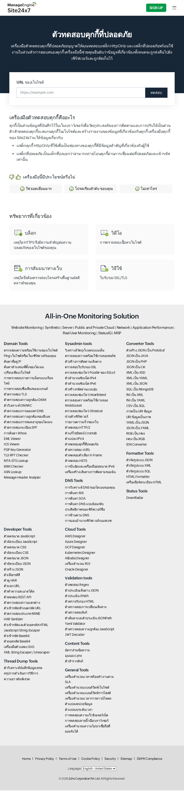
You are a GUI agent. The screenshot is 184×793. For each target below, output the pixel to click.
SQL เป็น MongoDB (140, 392)
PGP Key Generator (17, 452)
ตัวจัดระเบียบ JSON (17, 566)
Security (110, 761)
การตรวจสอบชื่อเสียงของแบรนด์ (26, 391)
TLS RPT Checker (16, 458)
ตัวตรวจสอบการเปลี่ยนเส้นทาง (86, 609)
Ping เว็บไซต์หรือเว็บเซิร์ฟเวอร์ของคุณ (30, 358)
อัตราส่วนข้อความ (77, 653)
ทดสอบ (155, 92)
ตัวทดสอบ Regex (77, 587)
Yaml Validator (75, 626)
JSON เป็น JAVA (137, 358)
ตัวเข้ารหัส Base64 (16, 638)
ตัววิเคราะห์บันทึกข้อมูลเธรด (23, 670)
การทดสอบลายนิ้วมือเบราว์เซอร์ (86, 723)
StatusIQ (105, 335)
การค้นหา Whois (15, 435)
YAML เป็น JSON (137, 425)
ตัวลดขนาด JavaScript (19, 538)
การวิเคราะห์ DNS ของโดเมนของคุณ (90, 490)
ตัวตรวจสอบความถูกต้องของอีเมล (27, 419)
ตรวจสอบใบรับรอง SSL (80, 370)
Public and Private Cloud (94, 330)
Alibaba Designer (77, 561)
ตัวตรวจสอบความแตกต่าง (22, 605)
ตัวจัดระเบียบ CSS (16, 555)
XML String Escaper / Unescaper (27, 655)
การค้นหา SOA (75, 501)
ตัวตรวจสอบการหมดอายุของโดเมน (28, 424)
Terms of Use (67, 761)
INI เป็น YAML (135, 403)
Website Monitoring (27, 330)
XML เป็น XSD (135, 375)
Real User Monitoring (79, 335)
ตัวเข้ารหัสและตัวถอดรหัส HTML (26, 627)
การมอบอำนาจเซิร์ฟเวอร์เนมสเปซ (88, 523)
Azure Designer (76, 544)
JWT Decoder (75, 637)
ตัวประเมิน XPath (76, 598)
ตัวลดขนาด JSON (16, 561)
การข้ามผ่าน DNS (77, 517)
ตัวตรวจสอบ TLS (15, 397)
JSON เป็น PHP (136, 364)
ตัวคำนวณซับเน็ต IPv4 (80, 381)
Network (123, 330)
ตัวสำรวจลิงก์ (74, 664)
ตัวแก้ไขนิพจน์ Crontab (81, 435)
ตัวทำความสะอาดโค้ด (19, 594)
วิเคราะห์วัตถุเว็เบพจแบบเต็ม (84, 353)
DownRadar (134, 500)
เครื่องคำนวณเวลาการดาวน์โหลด (88, 701)
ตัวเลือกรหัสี (12, 577)
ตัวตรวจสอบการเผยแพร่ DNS (24, 413)
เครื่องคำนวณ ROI (77, 566)
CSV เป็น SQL (135, 408)
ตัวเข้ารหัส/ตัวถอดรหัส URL (22, 611)
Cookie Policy (90, 761)
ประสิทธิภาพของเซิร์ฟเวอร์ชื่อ (85, 512)
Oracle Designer (76, 572)
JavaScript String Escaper (22, 633)
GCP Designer (75, 550)
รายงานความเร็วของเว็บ (81, 424)
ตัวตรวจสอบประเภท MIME (22, 616)
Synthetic (52, 330)
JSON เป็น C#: (136, 370)
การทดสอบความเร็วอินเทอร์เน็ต (86, 717)
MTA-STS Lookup (16, 463)
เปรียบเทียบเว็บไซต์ (17, 375)
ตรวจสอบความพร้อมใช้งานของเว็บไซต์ (31, 353)
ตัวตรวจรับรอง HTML (79, 604)
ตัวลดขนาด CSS (15, 550)
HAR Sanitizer (13, 622)
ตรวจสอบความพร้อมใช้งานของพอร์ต (90, 358)
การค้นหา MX (74, 495)
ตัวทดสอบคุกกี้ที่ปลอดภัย (81, 447)
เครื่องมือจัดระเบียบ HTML (144, 485)
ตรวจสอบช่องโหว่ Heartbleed (85, 397)
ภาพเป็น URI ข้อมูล (139, 414)
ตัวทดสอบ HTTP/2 (77, 430)
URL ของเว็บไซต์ (30, 82)
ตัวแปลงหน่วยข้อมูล (78, 706)
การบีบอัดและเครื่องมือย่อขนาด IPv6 (89, 469)
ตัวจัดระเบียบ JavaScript (20, 544)
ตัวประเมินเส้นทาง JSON (81, 593)
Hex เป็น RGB (135, 441)
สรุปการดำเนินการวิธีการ (21, 676)
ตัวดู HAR (10, 583)
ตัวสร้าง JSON (13, 572)
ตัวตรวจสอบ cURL (77, 452)
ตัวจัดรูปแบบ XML (138, 468)
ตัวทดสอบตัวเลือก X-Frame (83, 458)
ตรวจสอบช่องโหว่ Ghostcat (84, 413)
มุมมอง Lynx (73, 658)
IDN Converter (136, 447)
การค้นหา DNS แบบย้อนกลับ (84, 506)
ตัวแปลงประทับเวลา (78, 712)
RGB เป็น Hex (135, 436)
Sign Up (156, 8)
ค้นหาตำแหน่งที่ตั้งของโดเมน (24, 370)
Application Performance (152, 330)
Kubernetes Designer (80, 555)
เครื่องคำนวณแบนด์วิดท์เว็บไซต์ (87, 690)
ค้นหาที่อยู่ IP (12, 364)
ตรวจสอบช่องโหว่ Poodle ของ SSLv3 (90, 375)
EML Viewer (12, 441)
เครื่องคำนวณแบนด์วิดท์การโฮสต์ (88, 695)
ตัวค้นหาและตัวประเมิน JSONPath (88, 620)
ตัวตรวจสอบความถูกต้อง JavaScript (89, 632)
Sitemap (126, 761)
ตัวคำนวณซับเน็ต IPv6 (80, 386)
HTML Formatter (138, 479)
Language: (74, 771)
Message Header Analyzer (22, 480)
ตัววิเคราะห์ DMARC (18, 408)
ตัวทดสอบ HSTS (76, 463)
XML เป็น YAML (137, 381)
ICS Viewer (11, 447)
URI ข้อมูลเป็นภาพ (138, 419)
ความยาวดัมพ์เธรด (17, 681)
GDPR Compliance (149, 761)
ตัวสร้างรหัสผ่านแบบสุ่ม (81, 392)
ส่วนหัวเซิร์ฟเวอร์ (76, 419)
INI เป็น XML (134, 397)
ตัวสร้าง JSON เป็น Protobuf (145, 353)
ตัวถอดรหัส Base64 (17, 644)
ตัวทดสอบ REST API (17, 599)
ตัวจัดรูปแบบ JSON (139, 462)
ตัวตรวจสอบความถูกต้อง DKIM (25, 402)
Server (67, 330)
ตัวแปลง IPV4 (74, 441)
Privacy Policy (44, 761)
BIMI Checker (13, 469)
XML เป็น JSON (136, 386)
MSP (117, 335)
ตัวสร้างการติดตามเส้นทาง (83, 364)
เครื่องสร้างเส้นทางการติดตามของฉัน (90, 474)
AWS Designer (75, 538)
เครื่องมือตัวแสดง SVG (19, 649)
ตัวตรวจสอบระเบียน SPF (20, 430)
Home (26, 761)
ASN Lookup (12, 474)
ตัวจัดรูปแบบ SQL (138, 473)
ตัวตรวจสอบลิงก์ (76, 615)
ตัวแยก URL (12, 588)
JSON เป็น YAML (137, 430)
